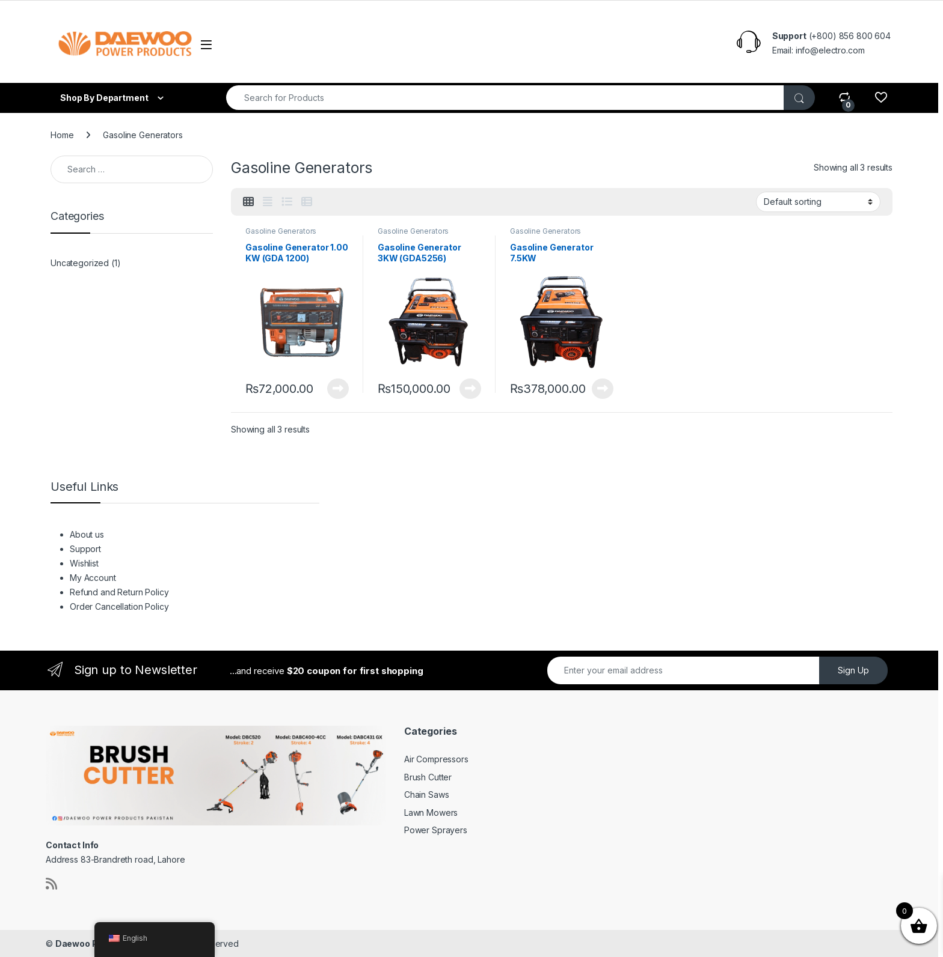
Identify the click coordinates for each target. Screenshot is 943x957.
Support (298, 44)
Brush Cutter (428, 777)
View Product (338, 388)
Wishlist (344, 44)
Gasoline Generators (280, 230)
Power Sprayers (435, 830)
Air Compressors (436, 759)
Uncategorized (80, 263)
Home (62, 135)
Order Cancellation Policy (622, 44)
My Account (400, 44)
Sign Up (853, 670)
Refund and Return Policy (496, 44)
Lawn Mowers (431, 812)
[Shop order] (818, 202)
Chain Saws (426, 794)
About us (248, 44)
